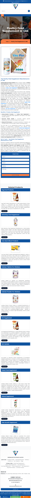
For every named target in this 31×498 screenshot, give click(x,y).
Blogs (22, 461)
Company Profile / (11, 459)
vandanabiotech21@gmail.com (15, 478)
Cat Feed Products (20, 467)
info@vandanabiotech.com (15, 480)
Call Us (5, 496)
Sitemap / (27, 459)
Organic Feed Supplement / (11, 464)
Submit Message (15, 175)
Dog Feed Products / (11, 467)
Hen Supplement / (21, 464)
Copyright (3, 492)
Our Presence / (17, 461)
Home (7, 41)
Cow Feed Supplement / (6, 466)
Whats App (15, 496)
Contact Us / (10, 461)
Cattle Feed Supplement (24, 128)
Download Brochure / (19, 459)
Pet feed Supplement (10, 108)
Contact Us (15, 489)
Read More (4, 211)
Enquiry (25, 496)
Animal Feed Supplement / (19, 463)
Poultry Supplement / (16, 466)
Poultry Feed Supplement (11, 87)
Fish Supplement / (25, 466)
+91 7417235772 (15, 2)
